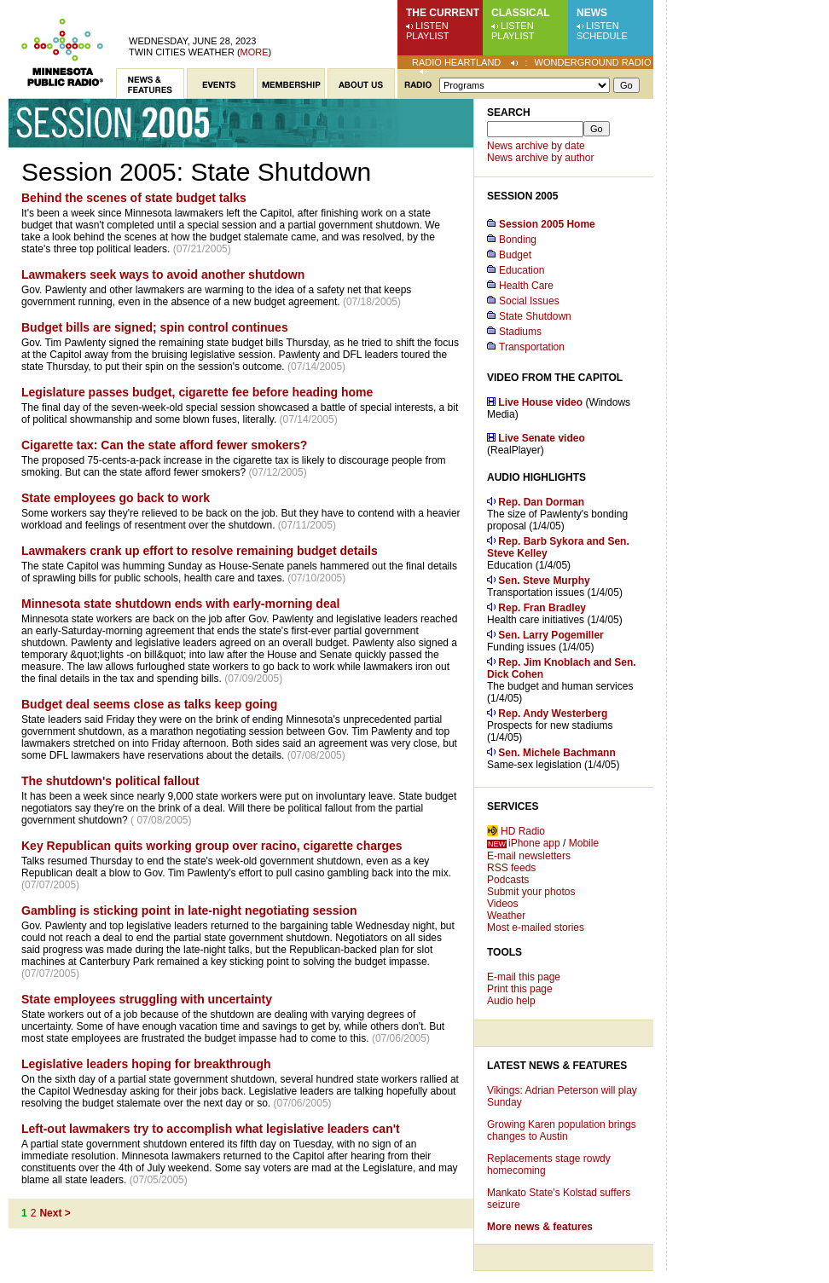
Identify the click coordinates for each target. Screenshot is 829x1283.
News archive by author (540, 158)
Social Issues (529, 301)
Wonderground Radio (593, 62)
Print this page (520, 989)
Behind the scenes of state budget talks (133, 198)
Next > (54, 1213)
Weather (506, 916)
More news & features (540, 1227)
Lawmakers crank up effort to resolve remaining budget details (199, 551)
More (255, 52)
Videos (502, 904)
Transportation (532, 347)
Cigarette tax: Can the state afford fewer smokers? (164, 445)
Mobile (584, 843)
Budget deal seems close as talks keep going (149, 704)
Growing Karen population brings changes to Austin (561, 1130)
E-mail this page (523, 977)
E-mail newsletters (529, 856)
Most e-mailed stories (535, 927)
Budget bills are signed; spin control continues (154, 327)
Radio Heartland (456, 62)
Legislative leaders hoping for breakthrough (146, 1064)
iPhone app (534, 843)
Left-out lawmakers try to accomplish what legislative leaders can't (210, 1129)
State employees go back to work (115, 498)
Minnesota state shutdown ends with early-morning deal (180, 603)
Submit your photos (531, 892)
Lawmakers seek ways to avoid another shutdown (162, 274)
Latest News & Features (557, 1066)
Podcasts (508, 880)
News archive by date (536, 146)
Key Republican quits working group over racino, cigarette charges (212, 845)
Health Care (526, 286)
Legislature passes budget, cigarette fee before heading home (197, 392)
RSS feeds (511, 868)
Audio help (511, 1001)
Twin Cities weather (182, 52)
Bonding (517, 240)
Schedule (602, 36)
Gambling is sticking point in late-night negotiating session (189, 910)
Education (521, 270)
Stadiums (520, 332)
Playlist (427, 36)
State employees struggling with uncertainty (146, 999)
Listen (432, 25)
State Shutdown (535, 316)
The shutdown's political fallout (110, 781)
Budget (515, 255)
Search (508, 112)
